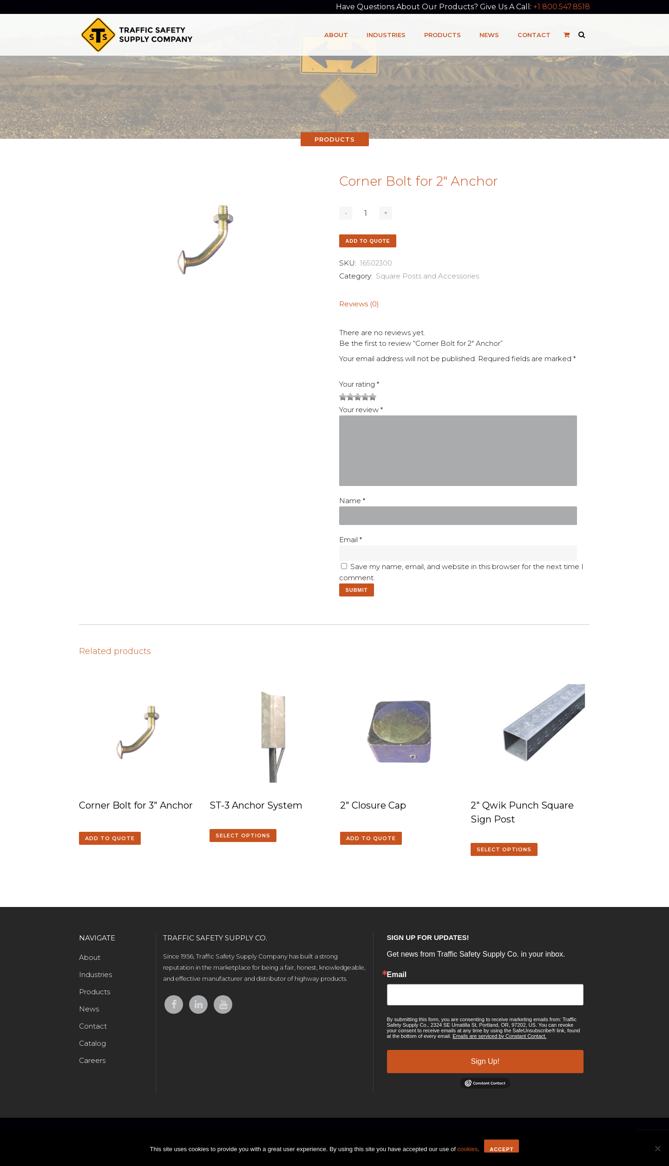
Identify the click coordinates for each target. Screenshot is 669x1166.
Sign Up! (485, 1061)
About (89, 957)
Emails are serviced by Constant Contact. (499, 1036)
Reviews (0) (359, 303)
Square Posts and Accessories (427, 276)
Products (94, 991)
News (89, 1008)
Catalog (92, 1043)
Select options (243, 835)
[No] (657, 1148)
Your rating (359, 384)
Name (352, 500)
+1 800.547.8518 (561, 6)
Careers (92, 1060)
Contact (93, 1026)
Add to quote (367, 241)
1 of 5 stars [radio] (343, 397)
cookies (467, 1149)
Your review (361, 409)
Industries (95, 974)
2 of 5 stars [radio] (346, 397)
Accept (501, 1149)
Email (350, 539)
